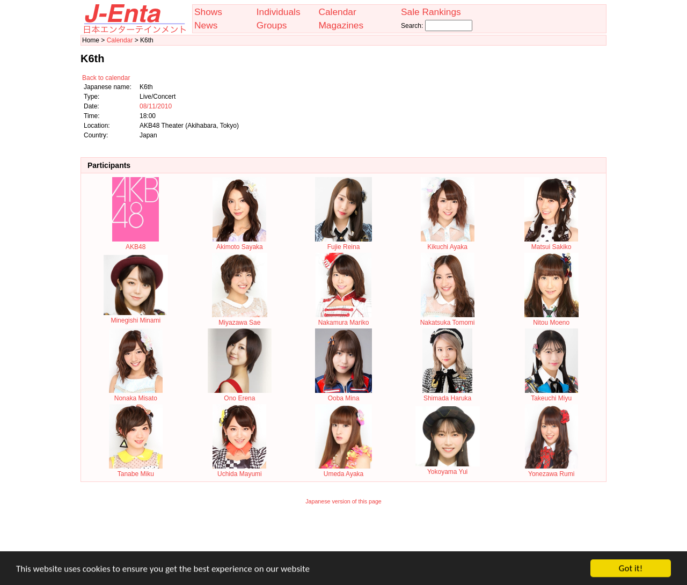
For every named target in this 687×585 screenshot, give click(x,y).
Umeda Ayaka (343, 470)
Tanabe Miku (136, 470)
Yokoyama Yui (447, 468)
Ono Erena (240, 394)
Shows (208, 11)
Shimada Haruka (447, 394)
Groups (272, 25)
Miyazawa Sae (239, 318)
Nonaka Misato (136, 394)
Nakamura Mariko (343, 318)
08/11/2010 (156, 106)
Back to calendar (106, 78)
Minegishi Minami (136, 316)
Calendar (337, 11)
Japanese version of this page (343, 501)
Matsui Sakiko (551, 243)
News (205, 25)
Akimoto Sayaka (239, 243)
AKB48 (135, 243)
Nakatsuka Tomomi (447, 318)
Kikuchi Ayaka (447, 243)
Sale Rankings (431, 11)
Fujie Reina (343, 243)
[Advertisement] (343, 535)
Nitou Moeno (551, 318)
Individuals (279, 11)
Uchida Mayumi (239, 470)
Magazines (340, 25)
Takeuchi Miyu (551, 394)
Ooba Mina (343, 394)
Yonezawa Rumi (551, 470)
